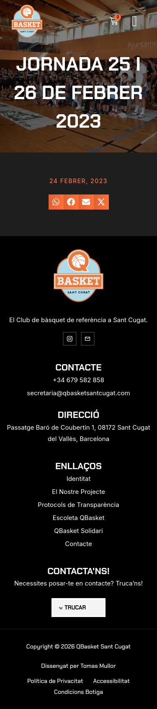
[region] (78, 632)
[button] (134, 21)
